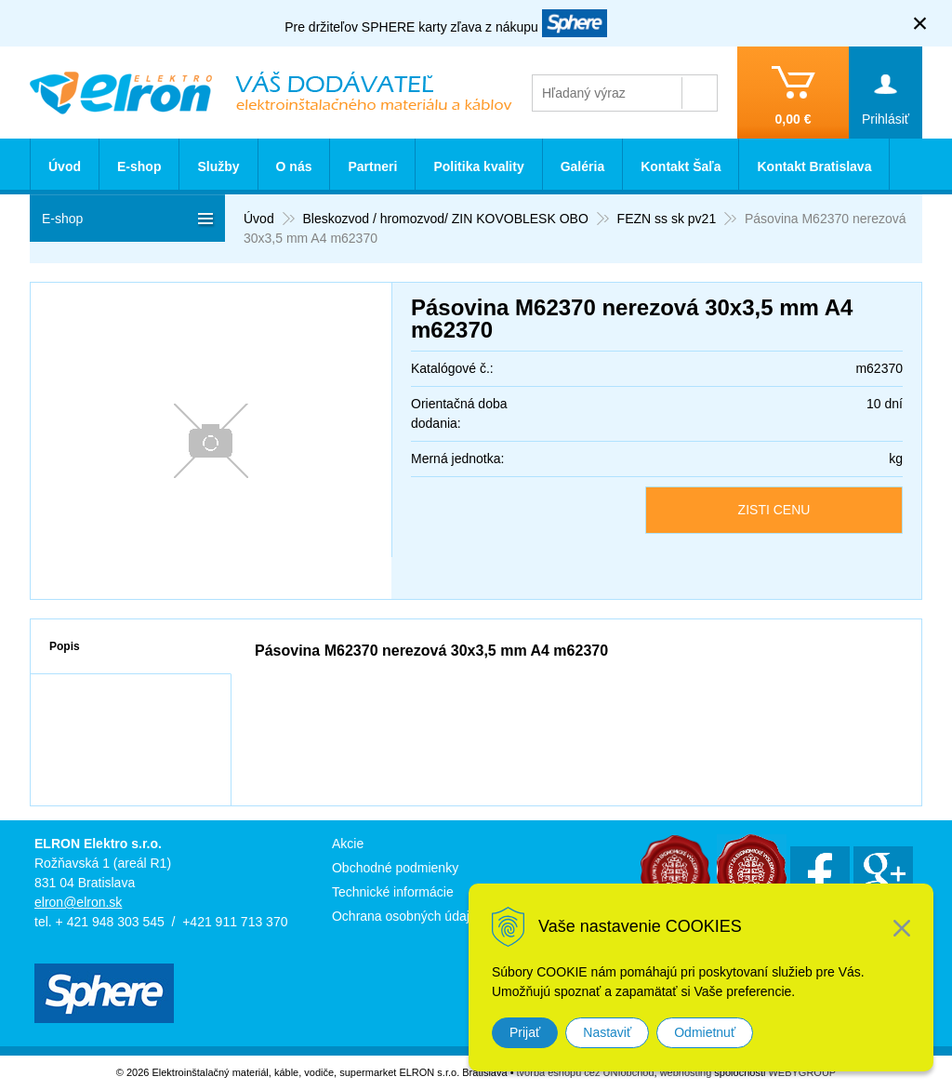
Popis (64, 646)
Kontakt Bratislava (814, 166)
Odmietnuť (704, 1032)
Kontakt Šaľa (681, 166)
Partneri (372, 166)
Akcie (348, 843)
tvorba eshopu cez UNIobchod (585, 1072)
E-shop (139, 166)
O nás (294, 166)
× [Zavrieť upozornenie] (920, 22)
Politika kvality (478, 166)
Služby (218, 166)
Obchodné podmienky (395, 867)
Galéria (582, 166)
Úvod (64, 166)
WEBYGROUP (802, 1072)
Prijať (524, 1032)
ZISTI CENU (774, 509)
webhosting (686, 1072)
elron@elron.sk (78, 902)
